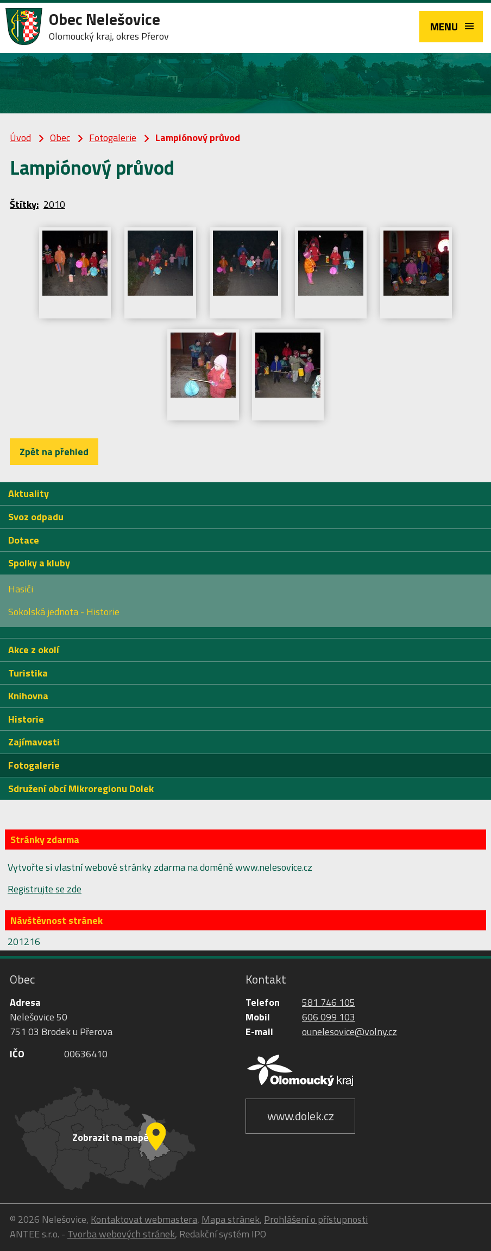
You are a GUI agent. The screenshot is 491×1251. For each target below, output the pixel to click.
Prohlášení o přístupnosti (316, 1219)
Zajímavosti (34, 742)
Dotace (23, 540)
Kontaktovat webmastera (144, 1219)
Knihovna (28, 695)
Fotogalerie (112, 137)
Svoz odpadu (36, 516)
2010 (54, 204)
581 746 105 (328, 1002)
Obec (60, 137)
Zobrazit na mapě (110, 1137)
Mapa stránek (231, 1219)
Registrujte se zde (44, 889)
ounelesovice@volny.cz (349, 1031)
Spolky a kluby (39, 563)
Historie (26, 719)
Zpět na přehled (54, 451)
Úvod (20, 137)
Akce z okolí (33, 649)
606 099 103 (328, 1017)
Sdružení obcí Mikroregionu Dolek (81, 788)
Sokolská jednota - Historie (63, 611)
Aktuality (28, 493)
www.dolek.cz (300, 1116)
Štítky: (24, 204)
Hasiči (20, 589)
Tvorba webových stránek (121, 1234)
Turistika (28, 673)
